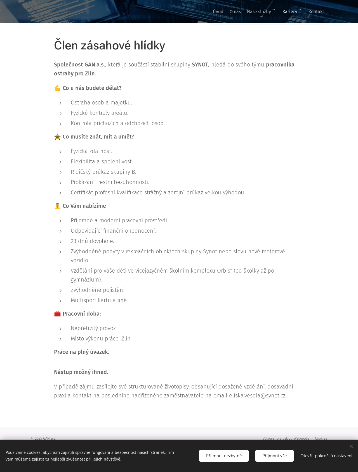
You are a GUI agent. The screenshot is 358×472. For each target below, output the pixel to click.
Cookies (321, 438)
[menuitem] (203, 11)
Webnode (301, 438)
